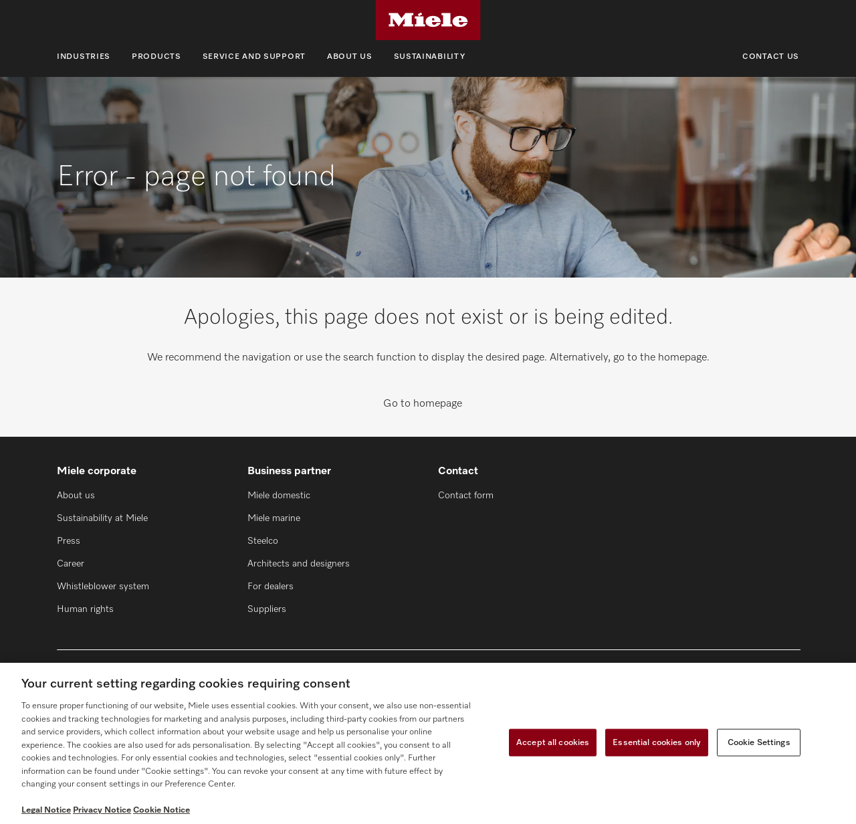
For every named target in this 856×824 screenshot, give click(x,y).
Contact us (770, 57)
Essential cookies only (657, 742)
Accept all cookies (552, 742)
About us (349, 57)
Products (156, 57)
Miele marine (273, 518)
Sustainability (429, 57)
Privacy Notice (102, 810)
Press (68, 541)
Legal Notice (46, 810)
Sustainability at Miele (102, 518)
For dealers (270, 586)
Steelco (262, 541)
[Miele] (428, 20)
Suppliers (266, 609)
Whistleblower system (103, 586)
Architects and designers (298, 564)
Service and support (254, 57)
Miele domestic (278, 495)
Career (70, 564)
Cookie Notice (161, 810)
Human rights (85, 609)
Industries (83, 57)
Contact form (466, 495)
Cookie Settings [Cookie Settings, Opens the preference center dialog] (759, 742)
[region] (428, 743)
